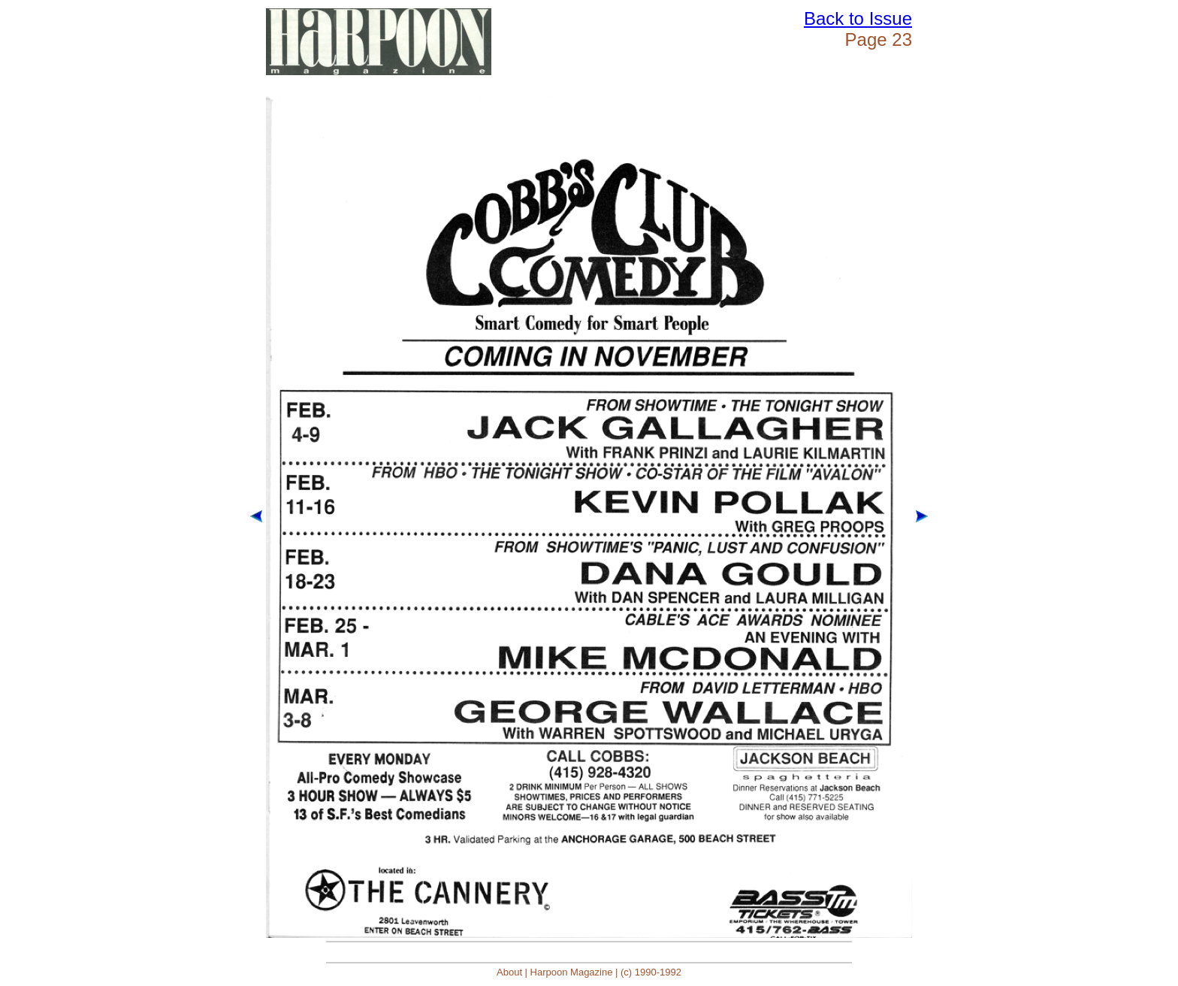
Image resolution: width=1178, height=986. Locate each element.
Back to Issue (858, 18)
